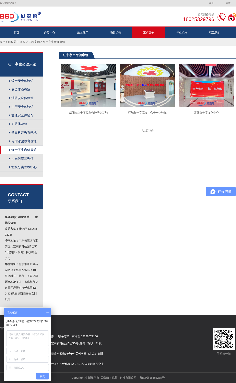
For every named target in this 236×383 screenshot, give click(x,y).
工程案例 (148, 32)
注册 (211, 3)
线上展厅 (82, 32)
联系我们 (214, 32)
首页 (16, 32)
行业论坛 (181, 32)
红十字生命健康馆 (54, 41)
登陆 (228, 3)
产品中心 (49, 32)
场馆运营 (115, 32)
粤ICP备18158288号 (152, 377)
